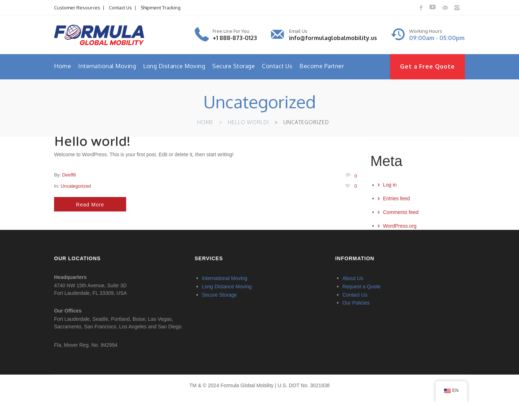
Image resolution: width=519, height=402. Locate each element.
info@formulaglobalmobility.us (333, 37)
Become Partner (322, 66)
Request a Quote (361, 286)
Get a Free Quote (427, 66)
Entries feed (396, 198)
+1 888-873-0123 (235, 37)
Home (62, 66)
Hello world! (248, 122)
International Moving (107, 66)
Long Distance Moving (174, 66)
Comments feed (401, 212)
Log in (390, 185)
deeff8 (69, 175)
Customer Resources (77, 7)
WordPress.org (400, 226)
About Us (352, 278)
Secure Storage (233, 66)
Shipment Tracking (161, 7)
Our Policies (355, 303)
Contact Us (120, 7)
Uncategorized (76, 186)
